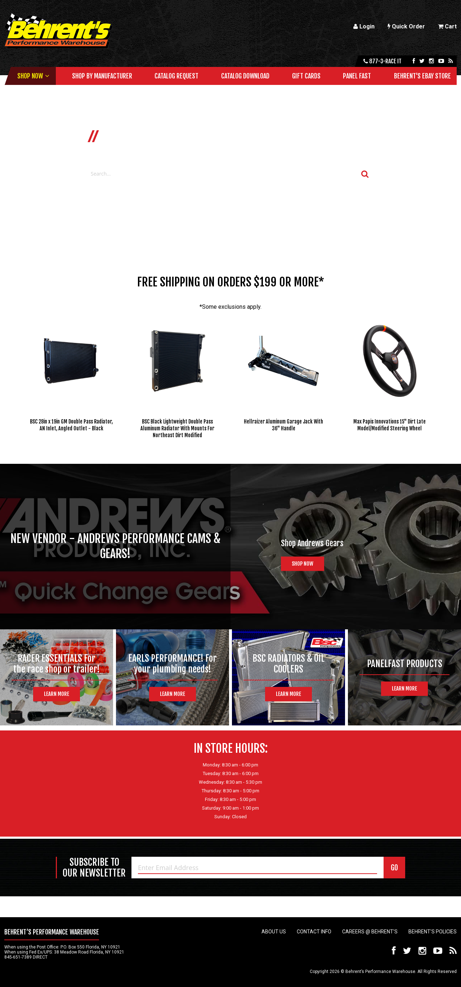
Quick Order (406, 26)
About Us (273, 931)
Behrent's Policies (432, 931)
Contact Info (314, 931)
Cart (447, 26)
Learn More (56, 694)
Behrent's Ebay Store (422, 76)
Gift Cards (306, 76)
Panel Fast (357, 76)
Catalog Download (245, 76)
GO (394, 867)
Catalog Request (176, 76)
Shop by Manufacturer (102, 76)
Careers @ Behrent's (370, 931)
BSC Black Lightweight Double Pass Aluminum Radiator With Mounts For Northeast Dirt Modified (177, 428)
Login (364, 26)
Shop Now (30, 76)
